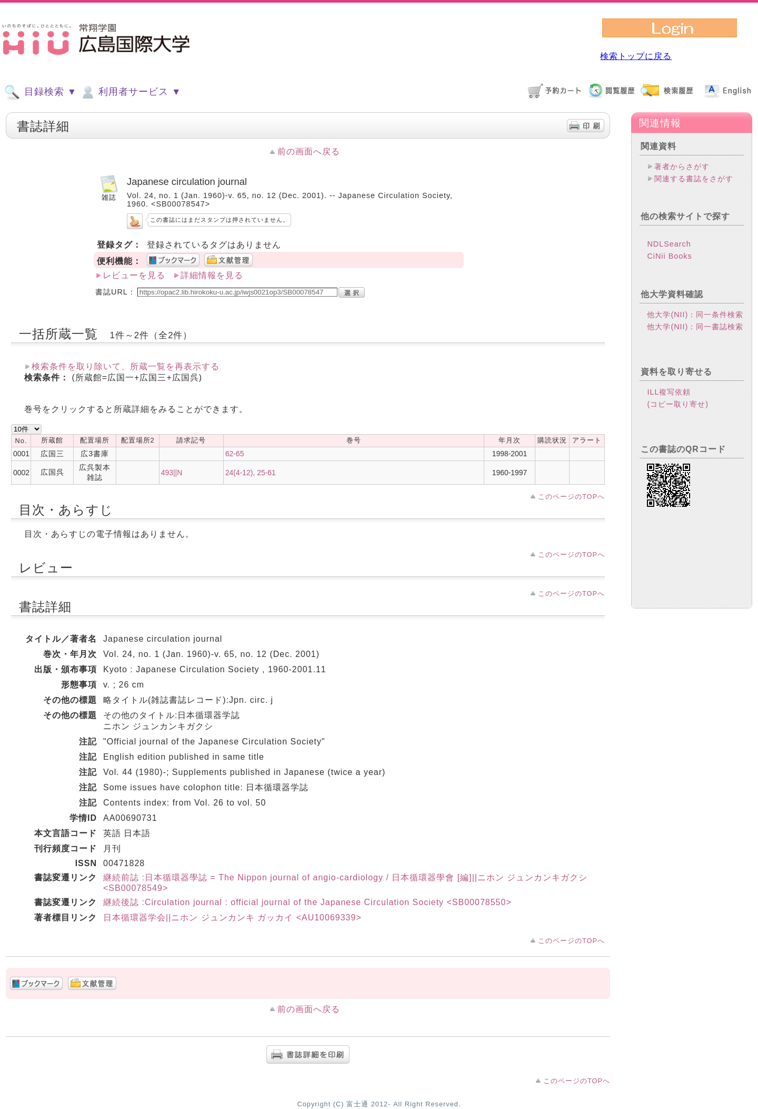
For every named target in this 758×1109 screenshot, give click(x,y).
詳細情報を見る (212, 275)
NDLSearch (669, 244)
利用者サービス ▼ (130, 92)
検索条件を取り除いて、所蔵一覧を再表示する (126, 366)
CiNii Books (669, 256)
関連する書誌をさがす (693, 178)
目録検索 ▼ (40, 92)
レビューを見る (134, 275)
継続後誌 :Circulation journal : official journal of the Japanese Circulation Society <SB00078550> (307, 902)
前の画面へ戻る (308, 151)
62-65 (234, 453)
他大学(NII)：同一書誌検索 (695, 326)
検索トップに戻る (636, 56)
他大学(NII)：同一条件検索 (695, 314)
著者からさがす (682, 166)
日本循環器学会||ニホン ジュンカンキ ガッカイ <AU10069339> (232, 917)
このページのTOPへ (571, 496)
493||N (171, 472)
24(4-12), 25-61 (250, 472)
